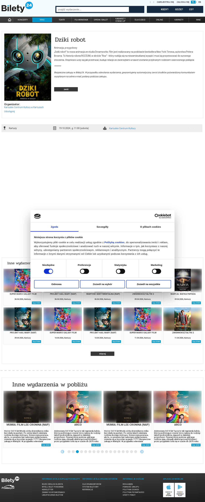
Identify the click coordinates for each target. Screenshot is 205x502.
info (193, 128)
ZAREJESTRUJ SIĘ (165, 2)
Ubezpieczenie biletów (52, 495)
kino (42, 20)
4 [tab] (81, 451)
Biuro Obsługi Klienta (52, 484)
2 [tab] (73, 451)
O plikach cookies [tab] (150, 226)
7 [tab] (94, 451)
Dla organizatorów (91, 484)
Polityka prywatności (133, 492)
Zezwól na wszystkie (148, 284)
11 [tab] (110, 451)
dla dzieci (140, 20)
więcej (102, 354)
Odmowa (56, 284)
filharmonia (81, 20)
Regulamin (128, 484)
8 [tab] (98, 451)
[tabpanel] (27, 419)
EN (199, 2)
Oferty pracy (129, 495)
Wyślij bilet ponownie (52, 487)
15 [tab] (127, 451)
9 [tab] (102, 451)
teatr (62, 20)
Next (142, 451)
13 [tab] (119, 451)
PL (193, 2)
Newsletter (47, 490)
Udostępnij (9, 111)
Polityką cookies (114, 242)
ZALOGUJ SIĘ (183, 2)
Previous (62, 451)
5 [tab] (85, 451)
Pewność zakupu (131, 487)
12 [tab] (115, 451)
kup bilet (36, 303)
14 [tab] (123, 451)
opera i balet (101, 20)
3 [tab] (77, 451)
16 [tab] (131, 451)
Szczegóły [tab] (102, 226)
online (159, 20)
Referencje (87, 490)
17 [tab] (135, 451)
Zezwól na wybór (102, 284)
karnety (179, 20)
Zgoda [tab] (54, 226)
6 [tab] (90, 451)
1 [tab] (69, 451)
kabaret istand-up (120, 19)
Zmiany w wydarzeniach (53, 492)
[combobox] (92, 9)
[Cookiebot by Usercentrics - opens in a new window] (157, 216)
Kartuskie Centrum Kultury (122, 128)
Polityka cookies (131, 490)
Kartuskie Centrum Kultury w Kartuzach (24, 107)
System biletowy (90, 487)
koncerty (23, 20)
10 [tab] (106, 451)
